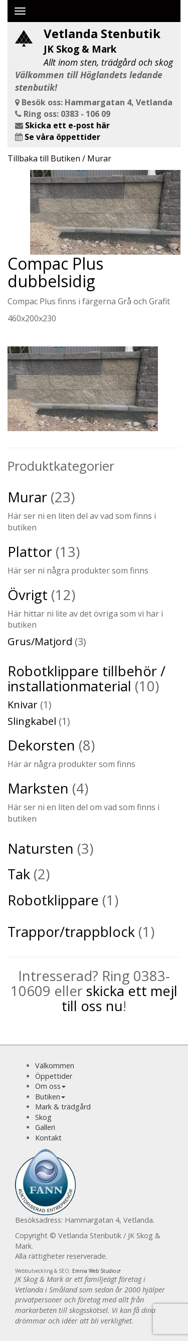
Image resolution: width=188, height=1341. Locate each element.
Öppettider (53, 1076)
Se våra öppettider (62, 136)
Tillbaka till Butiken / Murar (59, 158)
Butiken (47, 1096)
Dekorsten (41, 745)
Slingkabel (32, 721)
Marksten (38, 788)
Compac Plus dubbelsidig (55, 272)
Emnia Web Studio (94, 1270)
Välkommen (54, 1065)
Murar (27, 497)
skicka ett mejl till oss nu (119, 998)
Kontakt (48, 1137)
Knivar (23, 704)
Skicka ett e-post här (67, 125)
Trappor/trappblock (71, 931)
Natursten (41, 848)
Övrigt (28, 595)
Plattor (30, 551)
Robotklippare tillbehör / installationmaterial (86, 678)
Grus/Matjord (40, 641)
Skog (43, 1117)
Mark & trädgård (63, 1106)
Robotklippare (53, 900)
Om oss (48, 1086)
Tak (19, 874)
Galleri (45, 1127)
